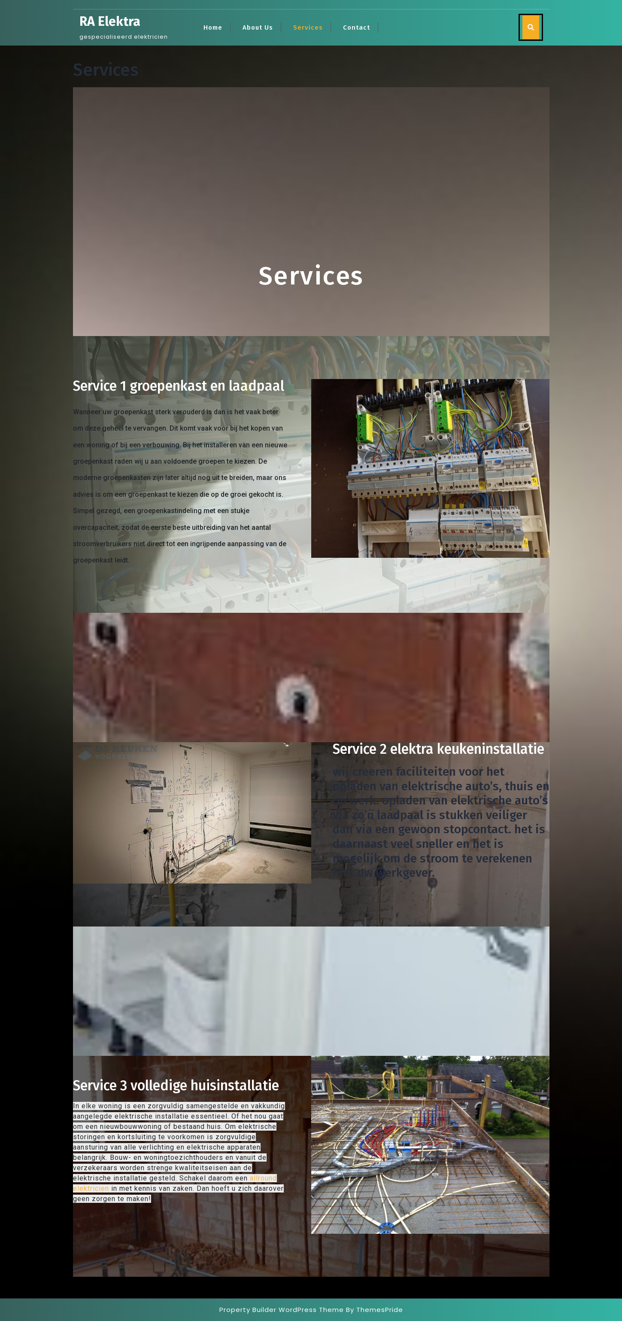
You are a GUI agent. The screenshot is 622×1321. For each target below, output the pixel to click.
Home (212, 27)
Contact (356, 27)
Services (308, 27)
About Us (258, 27)
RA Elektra (109, 21)
